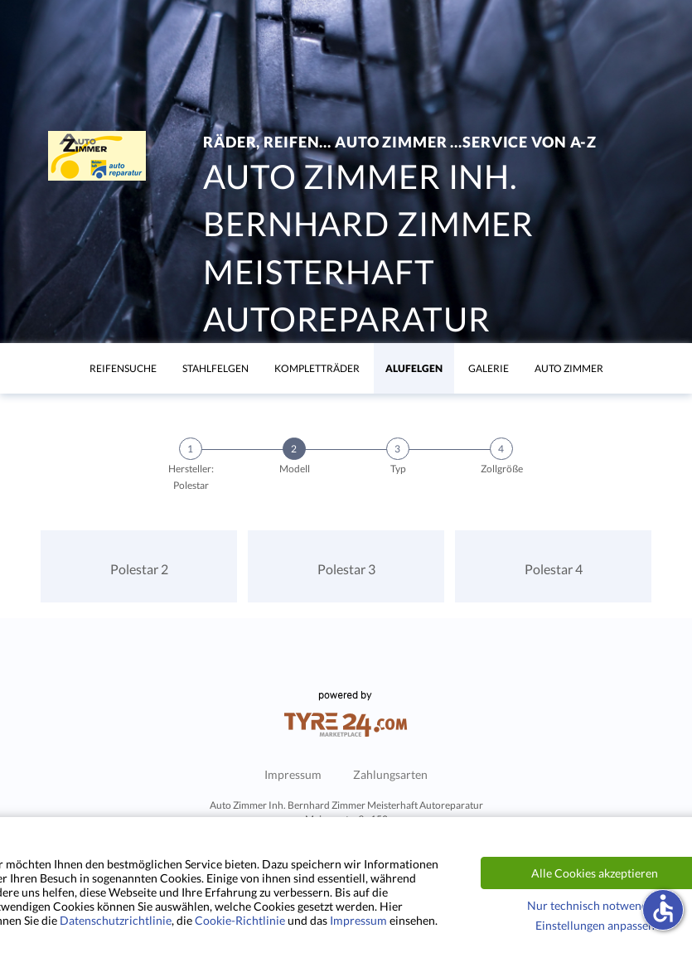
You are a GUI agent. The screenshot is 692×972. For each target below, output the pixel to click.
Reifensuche (123, 368)
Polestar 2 (139, 569)
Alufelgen (414, 368)
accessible (663, 908)
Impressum (293, 774)
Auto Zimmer (569, 368)
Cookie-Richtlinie (240, 920)
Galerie (488, 368)
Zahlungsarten (390, 774)
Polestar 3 (346, 569)
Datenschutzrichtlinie (116, 920)
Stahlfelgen (215, 368)
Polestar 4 (554, 569)
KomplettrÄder (317, 368)
